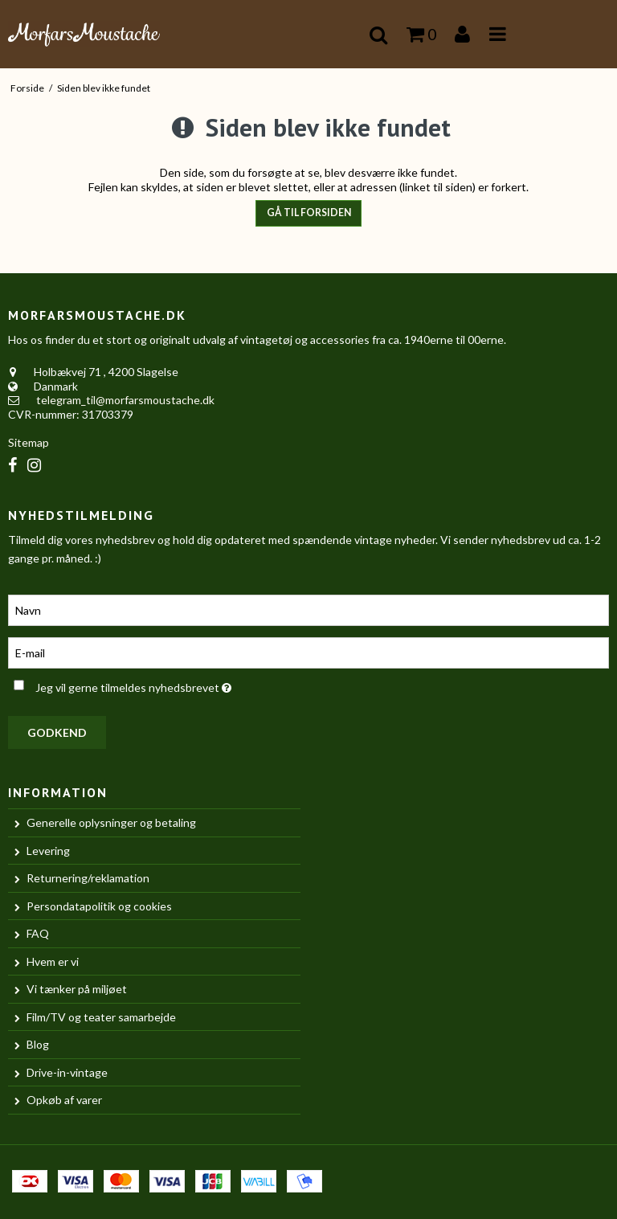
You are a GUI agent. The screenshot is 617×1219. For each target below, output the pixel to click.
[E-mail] (308, 651)
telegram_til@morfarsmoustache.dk (125, 400)
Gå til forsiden (309, 213)
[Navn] (308, 609)
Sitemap (28, 442)
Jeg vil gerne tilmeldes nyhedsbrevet (172, 684)
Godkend (57, 732)
